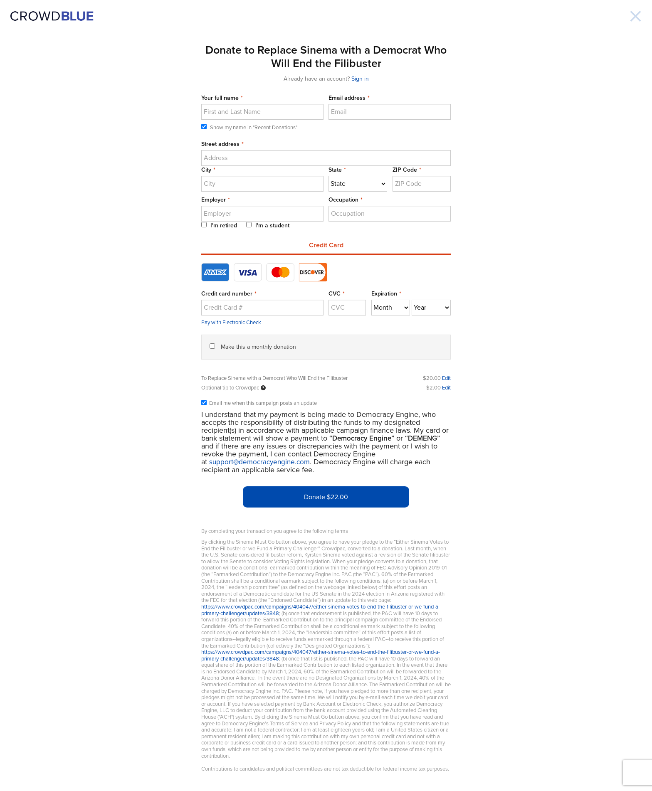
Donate (326, 497)
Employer (213, 199)
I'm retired (219, 225)
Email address (347, 97)
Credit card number (226, 293)
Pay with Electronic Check (231, 322)
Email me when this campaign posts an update (259, 403)
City (206, 169)
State (335, 169)
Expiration (384, 293)
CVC (334, 293)
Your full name (220, 97)
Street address (220, 144)
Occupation (343, 199)
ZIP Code (405, 169)
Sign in (360, 78)
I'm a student (267, 225)
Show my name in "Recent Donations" (249, 127)
